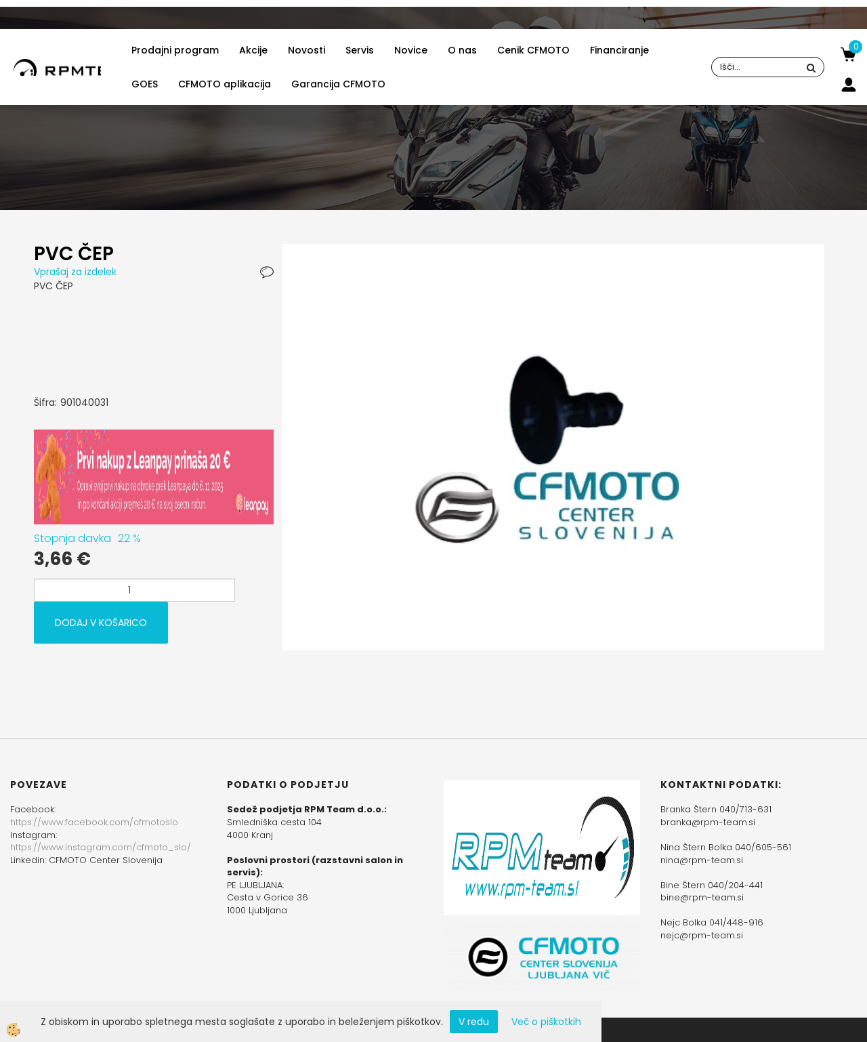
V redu (474, 1021)
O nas (462, 50)
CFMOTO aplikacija (224, 84)
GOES (144, 84)
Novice (410, 50)
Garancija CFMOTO (338, 84)
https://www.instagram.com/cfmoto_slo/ (100, 847)
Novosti (306, 50)
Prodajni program (175, 50)
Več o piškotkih (546, 1021)
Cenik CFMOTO (533, 50)
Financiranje (619, 50)
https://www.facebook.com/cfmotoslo (94, 822)
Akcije (253, 50)
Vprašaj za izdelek (75, 271)
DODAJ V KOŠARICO (101, 622)
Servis (359, 50)
